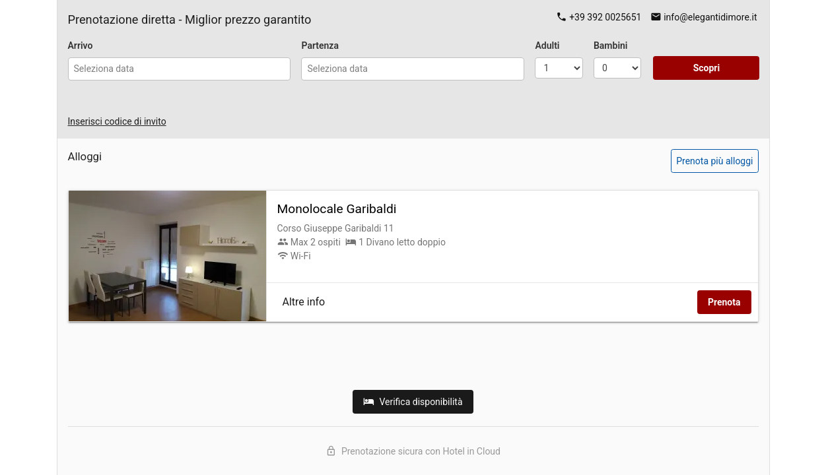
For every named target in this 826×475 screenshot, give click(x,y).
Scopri (706, 68)
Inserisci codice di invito (117, 121)
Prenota (724, 302)
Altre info (304, 302)
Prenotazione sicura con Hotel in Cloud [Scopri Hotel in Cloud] (413, 451)
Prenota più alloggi (714, 161)
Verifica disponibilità (412, 401)
